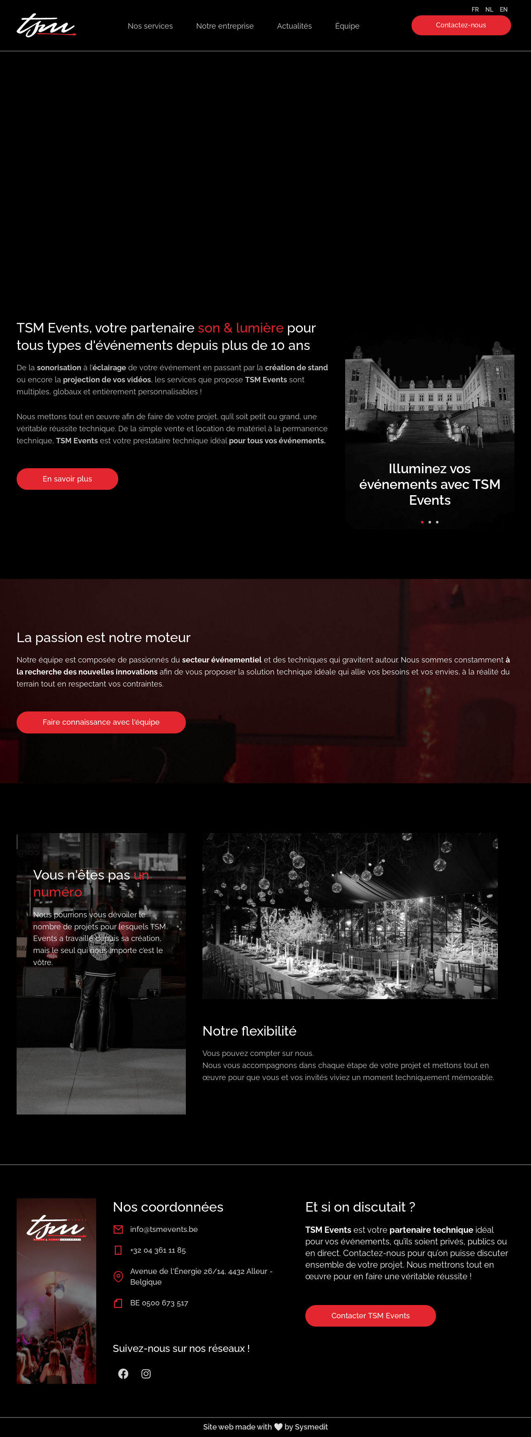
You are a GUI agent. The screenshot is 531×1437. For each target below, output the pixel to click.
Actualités (294, 26)
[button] (422, 522)
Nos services (150, 26)
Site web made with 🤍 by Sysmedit (265, 1426)
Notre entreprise (225, 26)
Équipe (347, 26)
